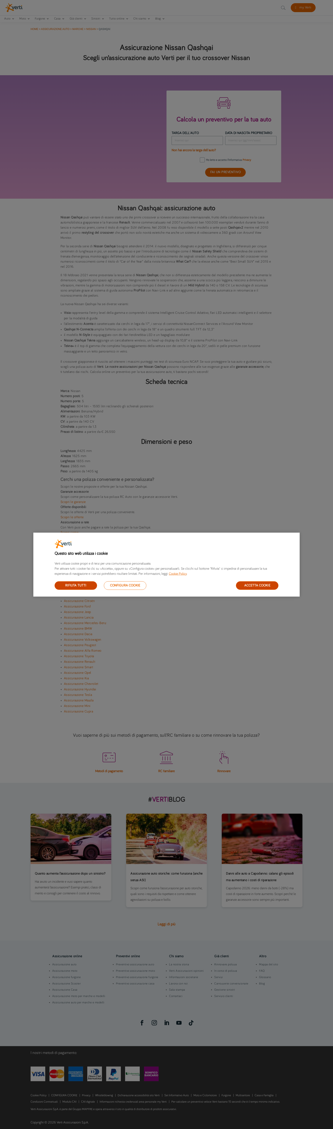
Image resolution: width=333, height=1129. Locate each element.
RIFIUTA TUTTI (75, 585)
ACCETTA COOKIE (257, 585)
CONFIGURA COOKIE (125, 585)
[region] (166, 564)
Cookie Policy (178, 573)
